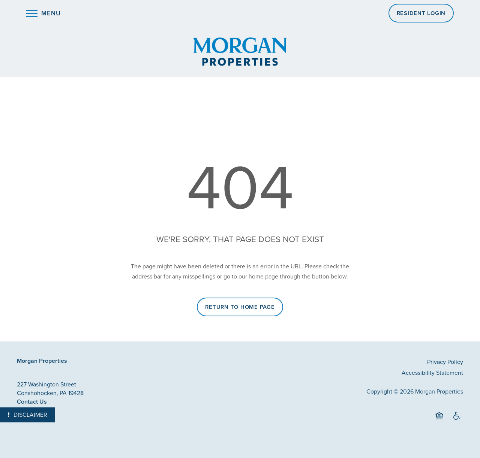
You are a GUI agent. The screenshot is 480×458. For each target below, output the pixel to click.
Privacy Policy (445, 362)
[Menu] (43, 13)
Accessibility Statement (432, 372)
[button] (421, 13)
